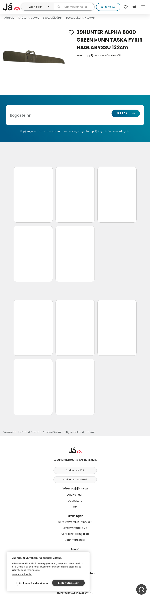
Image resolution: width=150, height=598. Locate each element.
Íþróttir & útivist (28, 18)
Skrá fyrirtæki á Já (75, 528)
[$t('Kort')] (134, 7)
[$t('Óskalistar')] (125, 7)
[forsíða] (11, 7)
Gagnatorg (75, 501)
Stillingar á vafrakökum (33, 583)
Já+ (75, 507)
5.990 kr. (123, 113)
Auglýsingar (75, 495)
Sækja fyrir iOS (75, 470)
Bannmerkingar (75, 540)
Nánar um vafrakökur (22, 574)
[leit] (73, 6)
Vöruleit (8, 18)
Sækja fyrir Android (75, 479)
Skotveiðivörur (52, 18)
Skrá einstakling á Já (75, 534)
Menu (143, 7)
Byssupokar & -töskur (80, 18)
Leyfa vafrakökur (68, 582)
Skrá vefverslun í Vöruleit (75, 522)
